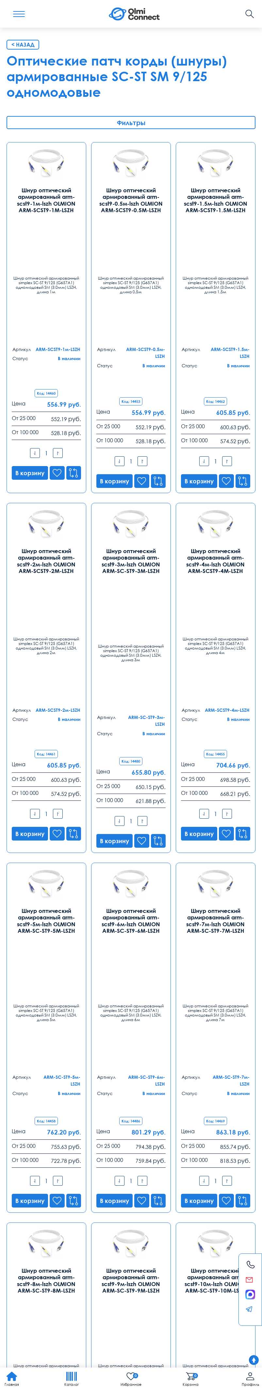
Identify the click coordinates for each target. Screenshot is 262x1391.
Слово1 (56, 1294)
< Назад (22, 44)
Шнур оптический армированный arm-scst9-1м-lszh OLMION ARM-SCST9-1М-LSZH (46, 199)
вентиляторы (196, 1294)
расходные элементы (64, 1308)
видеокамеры (165, 1294)
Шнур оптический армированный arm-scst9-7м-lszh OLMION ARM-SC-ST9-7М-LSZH (215, 654)
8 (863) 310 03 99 (105, 1228)
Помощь (161, 1278)
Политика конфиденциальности (38, 1346)
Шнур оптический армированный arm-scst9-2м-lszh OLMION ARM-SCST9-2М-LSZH (46, 427)
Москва (17, 1166)
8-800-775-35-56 (175, 1104)
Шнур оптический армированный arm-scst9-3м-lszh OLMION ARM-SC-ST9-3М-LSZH (131, 427)
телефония (95, 1301)
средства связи (23, 1308)
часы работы (226, 1294)
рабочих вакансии (26, 1294)
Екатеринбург (25, 1217)
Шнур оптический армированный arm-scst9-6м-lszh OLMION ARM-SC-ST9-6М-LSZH (131, 654)
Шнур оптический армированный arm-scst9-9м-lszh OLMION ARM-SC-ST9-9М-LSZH (131, 881)
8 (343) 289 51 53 (27, 1228)
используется (215, 1301)
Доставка (19, 1278)
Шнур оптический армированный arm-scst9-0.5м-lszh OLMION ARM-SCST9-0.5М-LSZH (131, 199)
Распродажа (128, 1278)
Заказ (98, 1278)
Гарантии (73, 1278)
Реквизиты (190, 1278)
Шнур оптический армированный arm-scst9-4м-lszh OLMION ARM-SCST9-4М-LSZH (215, 427)
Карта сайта (98, 1346)
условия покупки (126, 1301)
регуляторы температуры (172, 1301)
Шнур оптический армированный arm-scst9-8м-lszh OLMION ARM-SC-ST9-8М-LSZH (46, 881)
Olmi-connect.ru (221, 1322)
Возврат (218, 1278)
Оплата (46, 1278)
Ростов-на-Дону (106, 1217)
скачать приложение (89, 1294)
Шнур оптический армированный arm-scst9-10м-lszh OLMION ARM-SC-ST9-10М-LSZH (216, 881)
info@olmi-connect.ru (33, 1200)
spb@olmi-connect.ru (110, 1200)
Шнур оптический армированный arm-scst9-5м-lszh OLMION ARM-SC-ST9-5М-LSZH (46, 654)
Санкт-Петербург (108, 1166)
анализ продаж (64, 1301)
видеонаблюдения (26, 1301)
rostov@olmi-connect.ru (113, 1252)
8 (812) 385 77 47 (105, 1176)
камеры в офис (131, 1294)
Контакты (26, 1150)
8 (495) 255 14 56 (27, 1176)
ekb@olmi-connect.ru (33, 1252)
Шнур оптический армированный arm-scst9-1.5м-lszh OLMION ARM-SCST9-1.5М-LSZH (215, 199)
